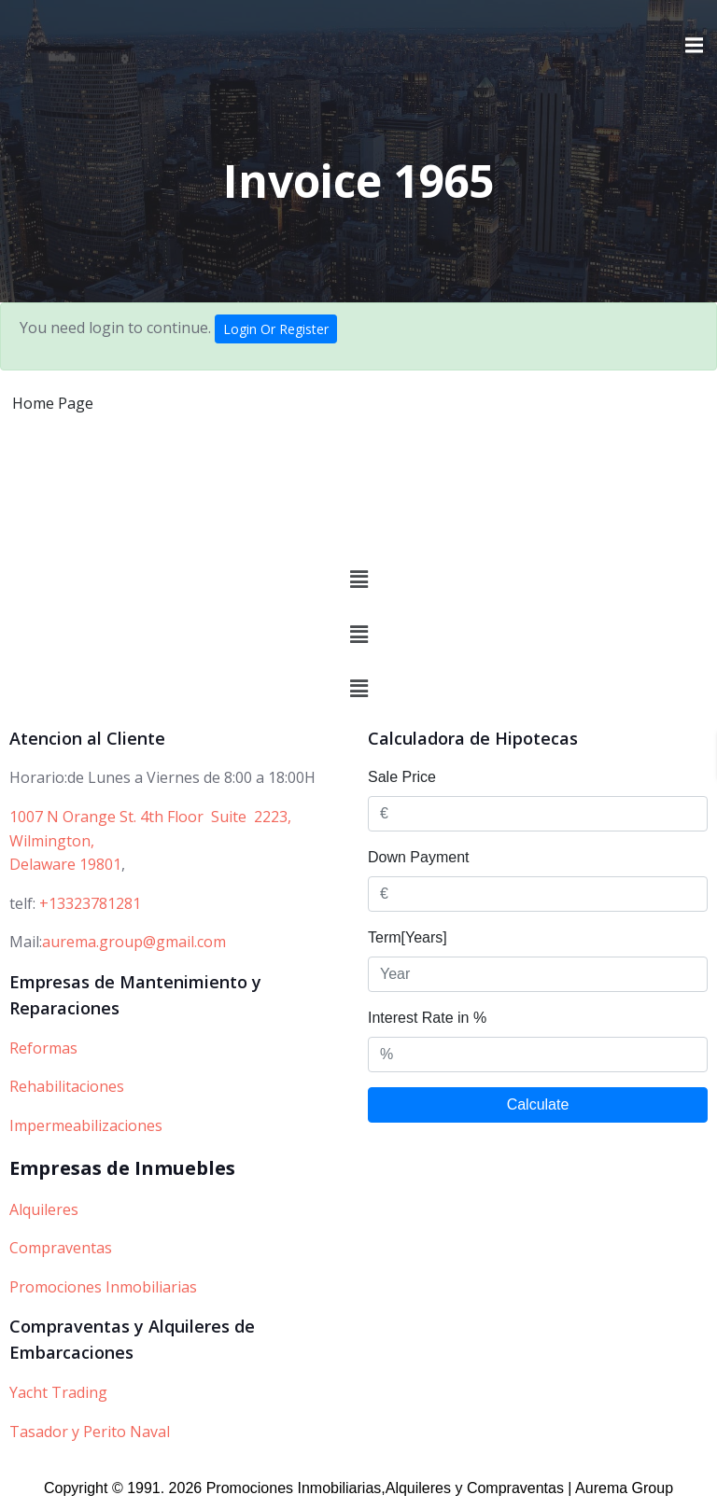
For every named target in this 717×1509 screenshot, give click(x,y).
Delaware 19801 (65, 864)
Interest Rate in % (427, 1018)
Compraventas (60, 1247)
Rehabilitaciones (66, 1086)
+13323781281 (90, 903)
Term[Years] (407, 937)
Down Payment (419, 857)
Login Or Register (276, 329)
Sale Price (402, 777)
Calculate (538, 1104)
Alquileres (43, 1209)
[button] (358, 579)
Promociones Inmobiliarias (103, 1287)
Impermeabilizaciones (85, 1125)
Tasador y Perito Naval (89, 1431)
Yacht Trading (58, 1392)
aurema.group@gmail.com (134, 941)
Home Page (52, 403)
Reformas (43, 1048)
